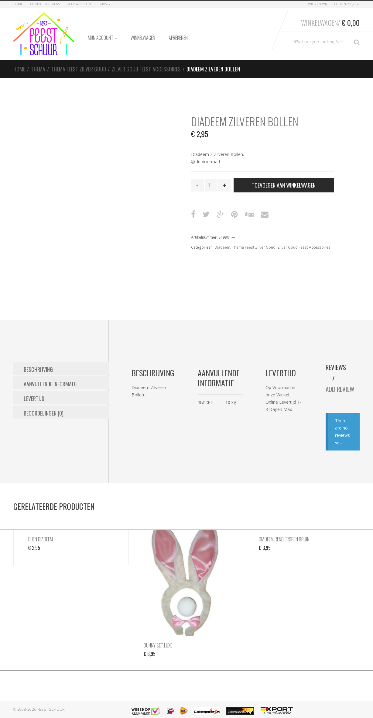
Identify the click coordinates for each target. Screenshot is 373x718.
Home (18, 4)
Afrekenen (178, 30)
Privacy (104, 4)
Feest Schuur (51, 702)
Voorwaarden (79, 4)
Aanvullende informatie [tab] (50, 375)
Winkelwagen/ (329, 21)
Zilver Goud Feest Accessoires (146, 62)
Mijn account (102, 30)
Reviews (337, 359)
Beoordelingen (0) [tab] (43, 402)
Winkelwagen (143, 30)
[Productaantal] (211, 177)
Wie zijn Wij (317, 4)
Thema (38, 62)
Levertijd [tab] (34, 388)
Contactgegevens (45, 4)
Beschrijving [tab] (38, 361)
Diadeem (222, 240)
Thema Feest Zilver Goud (78, 62)
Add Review (342, 381)
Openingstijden (347, 4)
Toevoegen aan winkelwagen (284, 178)
